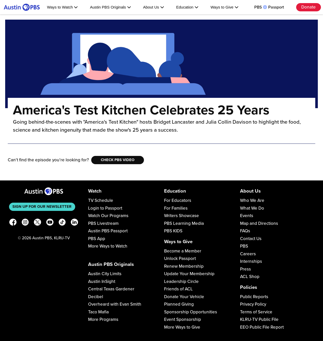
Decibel (95, 296)
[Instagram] (25, 223)
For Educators (177, 200)
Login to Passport (105, 208)
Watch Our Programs (108, 215)
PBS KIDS (173, 231)
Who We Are (252, 200)
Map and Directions (259, 223)
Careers (248, 254)
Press (245, 269)
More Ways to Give (182, 327)
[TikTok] (62, 223)
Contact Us (251, 238)
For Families (176, 208)
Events (246, 215)
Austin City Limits (104, 273)
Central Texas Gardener (111, 289)
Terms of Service (256, 312)
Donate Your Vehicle (184, 296)
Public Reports (254, 296)
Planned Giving (179, 304)
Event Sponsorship (182, 319)
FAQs (245, 231)
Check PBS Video (117, 159)
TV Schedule (100, 200)
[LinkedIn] (74, 223)
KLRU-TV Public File (259, 319)
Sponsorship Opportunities (190, 312)
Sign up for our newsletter (42, 206)
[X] (37, 223)
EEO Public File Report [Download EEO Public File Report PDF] (262, 327)
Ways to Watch (62, 7)
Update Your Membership (189, 273)
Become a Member (182, 251)
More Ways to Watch (107, 246)
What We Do (252, 208)
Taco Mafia (98, 312)
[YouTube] (50, 223)
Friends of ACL (178, 289)
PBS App (96, 238)
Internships (251, 261)
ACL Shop (249, 276)
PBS (244, 246)
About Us (153, 7)
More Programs (103, 319)
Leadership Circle (181, 281)
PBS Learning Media (184, 223)
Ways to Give (225, 7)
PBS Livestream (103, 223)
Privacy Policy (253, 304)
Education (187, 7)
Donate (308, 7)
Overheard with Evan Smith (114, 304)
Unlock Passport (180, 258)
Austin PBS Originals (110, 7)
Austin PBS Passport (108, 231)
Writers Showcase (181, 215)
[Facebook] (13, 223)
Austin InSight (101, 281)
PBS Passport (269, 7)
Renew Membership (184, 266)
